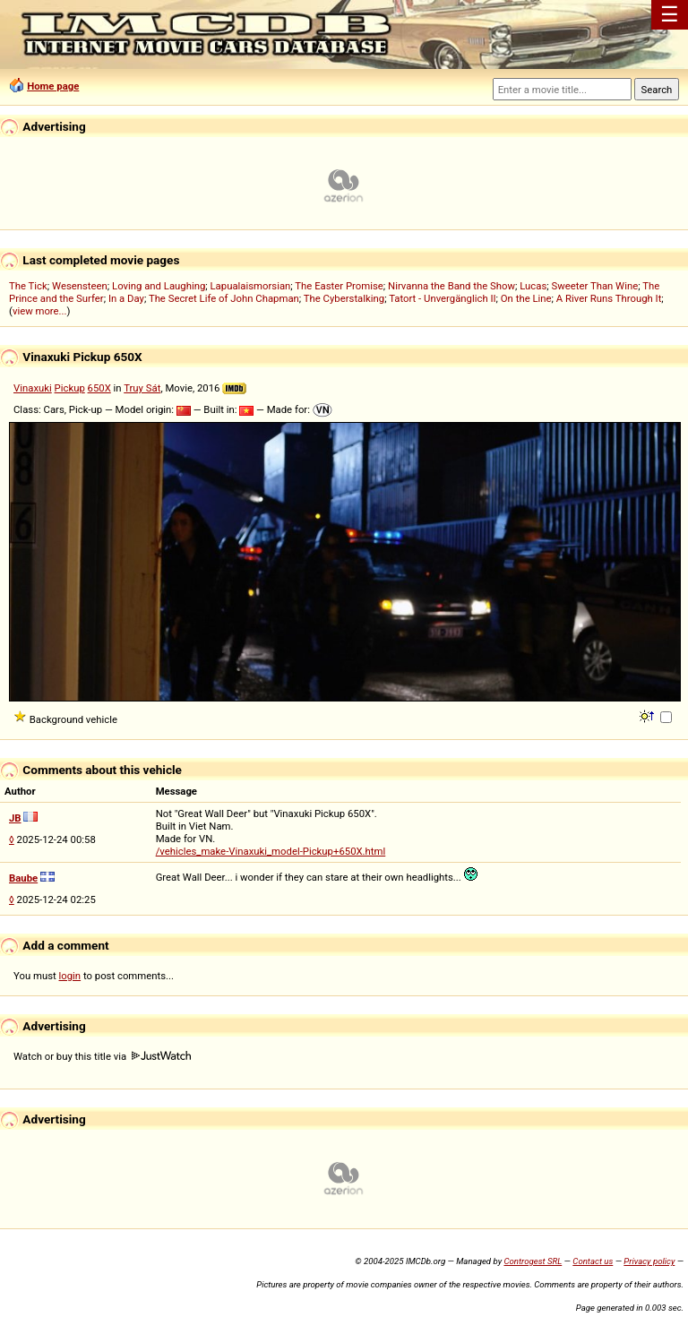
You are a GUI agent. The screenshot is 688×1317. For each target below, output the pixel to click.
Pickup (70, 388)
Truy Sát (142, 388)
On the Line (526, 298)
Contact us (592, 1261)
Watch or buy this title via (102, 1056)
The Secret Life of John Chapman (224, 298)
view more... (40, 311)
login (70, 975)
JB (15, 818)
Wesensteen (80, 286)
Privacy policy (649, 1261)
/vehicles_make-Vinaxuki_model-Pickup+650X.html (271, 851)
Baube (23, 878)
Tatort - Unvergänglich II (442, 298)
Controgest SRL (532, 1261)
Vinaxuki (32, 388)
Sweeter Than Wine (595, 286)
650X (99, 388)
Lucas (533, 286)
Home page (53, 86)
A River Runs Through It (609, 298)
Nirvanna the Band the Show (451, 286)
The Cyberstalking (344, 298)
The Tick (28, 286)
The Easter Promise (339, 286)
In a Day (126, 298)
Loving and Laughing (158, 286)
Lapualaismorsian (251, 286)
